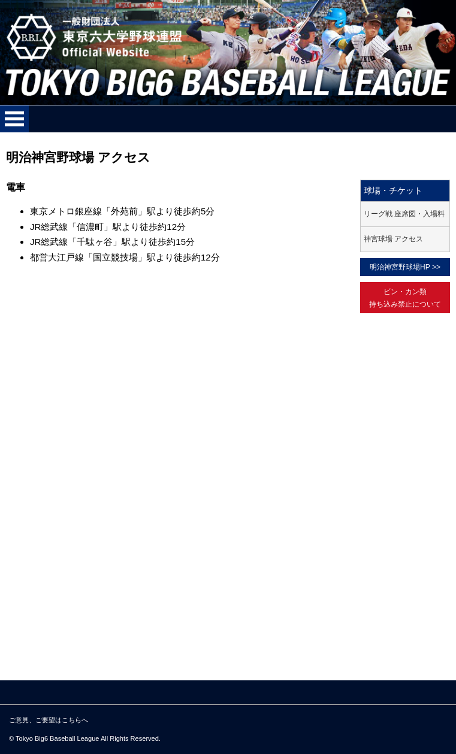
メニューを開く (14, 118)
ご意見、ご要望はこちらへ (48, 719)
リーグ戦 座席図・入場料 (404, 214)
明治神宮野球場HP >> (405, 267)
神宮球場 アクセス (393, 239)
